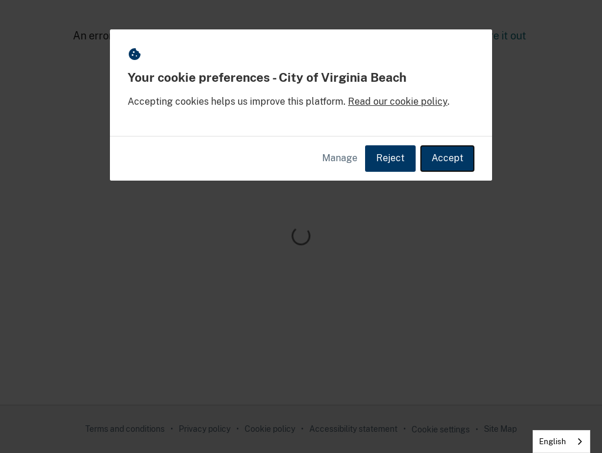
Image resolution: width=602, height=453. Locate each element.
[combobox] (561, 441)
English (552, 441)
